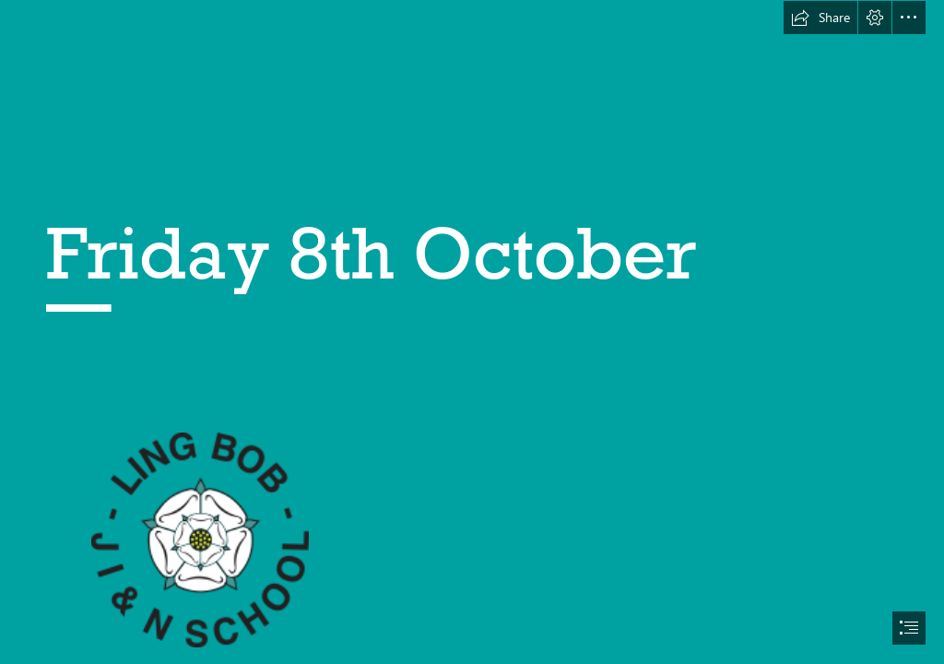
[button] (820, 17)
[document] (472, 332)
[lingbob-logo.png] (199, 539)
